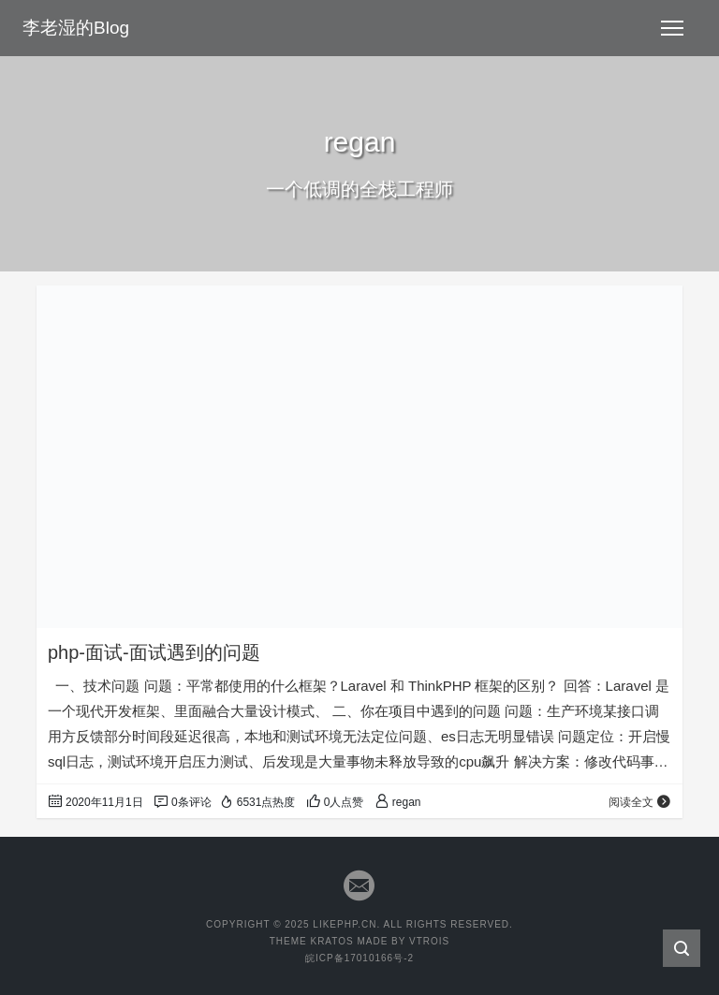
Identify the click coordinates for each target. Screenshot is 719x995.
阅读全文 (640, 802)
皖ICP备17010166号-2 (359, 958)
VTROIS (429, 941)
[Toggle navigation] (672, 28)
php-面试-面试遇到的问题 (154, 652)
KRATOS (331, 941)
